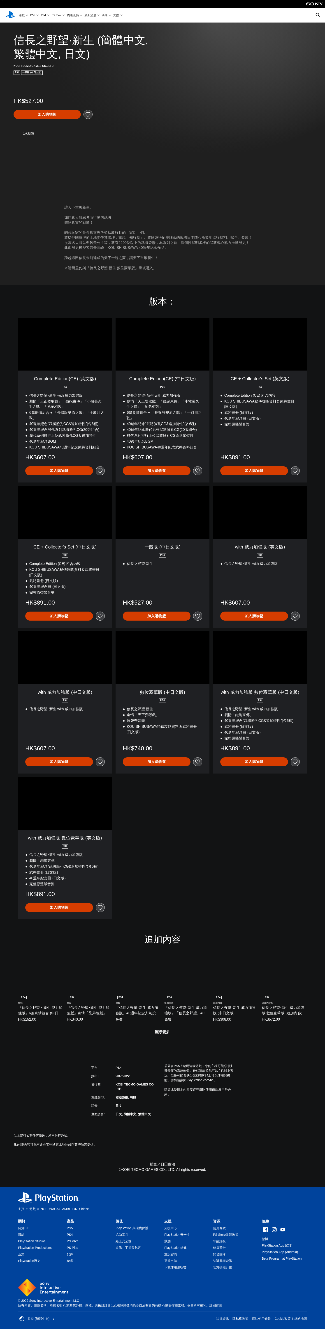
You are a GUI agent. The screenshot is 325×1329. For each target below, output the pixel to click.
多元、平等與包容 (128, 1247)
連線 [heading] (265, 1221)
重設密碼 (170, 1254)
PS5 (32, 15)
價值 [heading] (119, 1221)
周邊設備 (73, 15)
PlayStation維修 (175, 1247)
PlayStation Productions (35, 1247)
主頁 (21, 1209)
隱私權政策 (240, 1318)
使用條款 (219, 1228)
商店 (105, 15)
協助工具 (122, 1234)
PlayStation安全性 (177, 1234)
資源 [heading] (216, 1221)
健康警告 (219, 1247)
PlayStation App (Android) (280, 1252)
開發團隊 (219, 1254)
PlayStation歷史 (29, 1261)
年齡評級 (219, 1241)
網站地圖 (300, 1318)
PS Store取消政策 (225, 1234)
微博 (265, 1239)
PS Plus (56, 15)
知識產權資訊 (222, 1261)
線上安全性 (123, 1241)
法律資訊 (222, 1318)
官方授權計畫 (222, 1267)
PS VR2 (72, 1241)
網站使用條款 (261, 1318)
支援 (116, 15)
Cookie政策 (282, 1318)
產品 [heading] (70, 1221)
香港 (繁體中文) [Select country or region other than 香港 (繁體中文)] (37, 1319)
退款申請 (170, 1261)
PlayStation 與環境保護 (132, 1228)
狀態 (167, 1241)
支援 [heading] (168, 1221)
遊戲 (22, 15)
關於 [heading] (21, 1221)
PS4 (43, 15)
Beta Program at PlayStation (282, 1258)
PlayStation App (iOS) (277, 1245)
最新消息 (90, 15)
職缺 (21, 1234)
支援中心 (170, 1228)
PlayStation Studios (31, 1241)
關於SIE (24, 1228)
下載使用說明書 (175, 1267)
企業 (21, 1254)
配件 (70, 1254)
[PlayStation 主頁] (10, 15)
